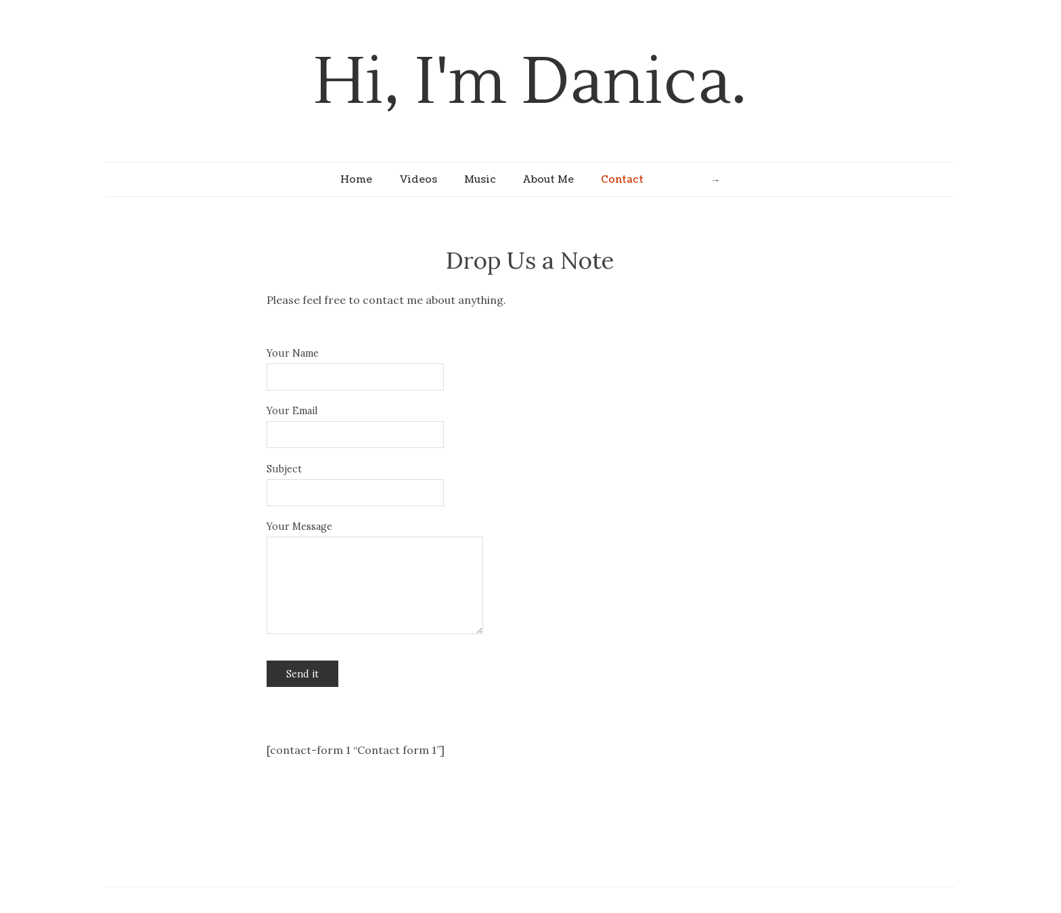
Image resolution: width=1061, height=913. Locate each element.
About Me (548, 179)
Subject (284, 469)
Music (480, 179)
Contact (622, 179)
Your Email (292, 411)
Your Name (293, 353)
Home (356, 179)
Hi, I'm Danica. (530, 82)
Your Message (299, 526)
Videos (418, 179)
